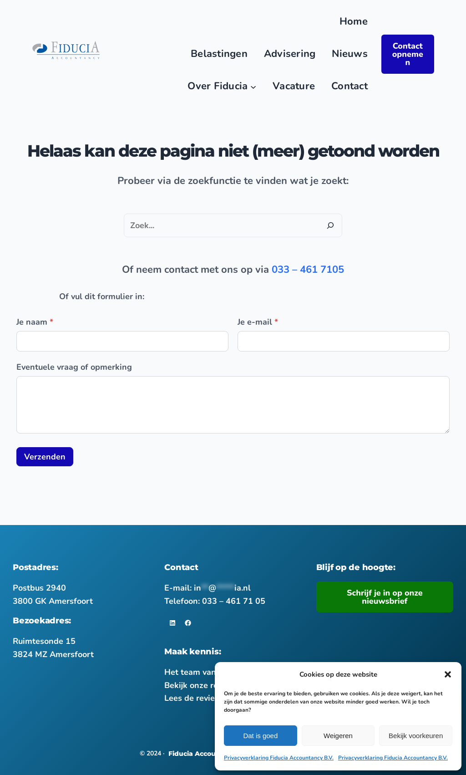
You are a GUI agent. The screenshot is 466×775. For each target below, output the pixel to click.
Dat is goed (260, 735)
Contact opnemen (407, 54)
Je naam (34, 321)
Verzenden (45, 456)
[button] (447, 674)
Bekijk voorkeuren (416, 735)
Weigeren (338, 735)
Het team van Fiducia (205, 672)
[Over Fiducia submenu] (253, 86)
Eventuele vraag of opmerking (74, 367)
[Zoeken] (330, 225)
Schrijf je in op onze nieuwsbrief (385, 597)
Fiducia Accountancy (203, 754)
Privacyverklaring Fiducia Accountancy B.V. (279, 757)
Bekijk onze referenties (208, 685)
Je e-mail (258, 321)
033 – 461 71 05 (233, 601)
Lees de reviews (195, 698)
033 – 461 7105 (308, 269)
